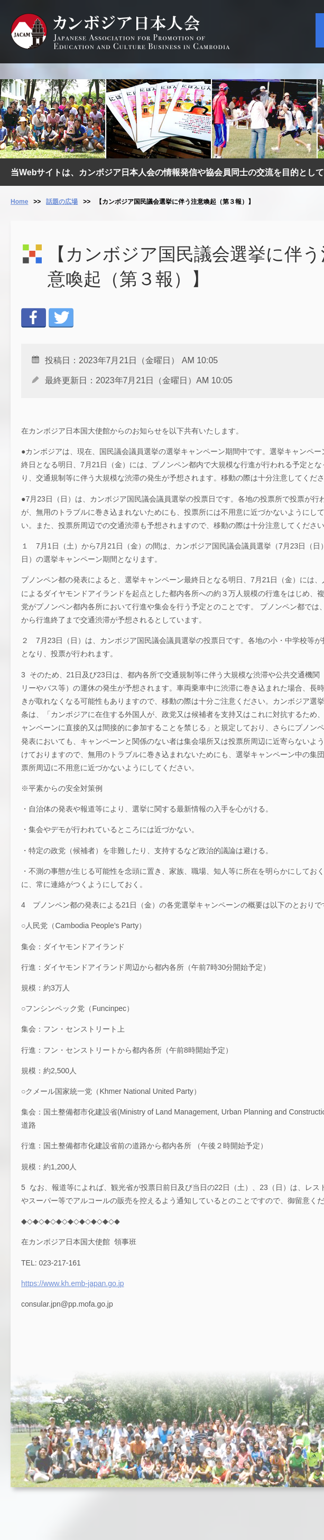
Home (19, 201)
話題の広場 (62, 201)
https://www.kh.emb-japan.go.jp (72, 1283)
